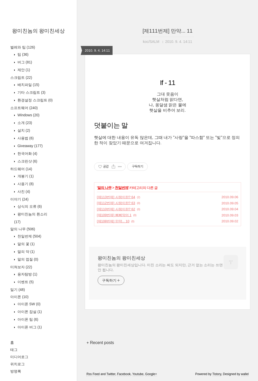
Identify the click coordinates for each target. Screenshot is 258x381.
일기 (17, 290)
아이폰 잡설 (29, 312)
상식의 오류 (29, 206)
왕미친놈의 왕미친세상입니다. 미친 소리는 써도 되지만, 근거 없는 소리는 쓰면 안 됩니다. (160, 267)
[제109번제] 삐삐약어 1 (114, 215)
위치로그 (17, 364)
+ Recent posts (100, 342)
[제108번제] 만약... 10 (113, 221)
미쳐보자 (21, 267)
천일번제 (28, 236)
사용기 (25, 184)
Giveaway (29, 146)
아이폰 (19, 297)
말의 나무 (22, 229)
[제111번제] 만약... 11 (168, 31)
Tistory (216, 374)
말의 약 (25, 252)
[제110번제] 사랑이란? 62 (116, 209)
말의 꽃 (25, 244)
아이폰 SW (28, 304)
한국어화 (26, 153)
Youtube (138, 374)
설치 (23, 130)
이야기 (19, 199)
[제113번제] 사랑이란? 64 (116, 197)
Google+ (151, 374)
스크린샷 (26, 161)
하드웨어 (21, 169)
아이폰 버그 (29, 327)
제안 (23, 70)
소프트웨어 (24, 108)
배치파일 (27, 85)
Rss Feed (92, 374)
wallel (245, 374)
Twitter (110, 374)
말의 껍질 (27, 259)
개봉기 (25, 176)
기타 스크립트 (30, 92)
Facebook (124, 374)
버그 (24, 62)
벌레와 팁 (22, 47)
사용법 (25, 138)
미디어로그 (19, 357)
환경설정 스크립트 (34, 100)
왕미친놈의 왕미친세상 (38, 31)
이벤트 (25, 282)
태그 (13, 350)
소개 (24, 123)
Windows (27, 115)
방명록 (15, 371)
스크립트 (21, 77)
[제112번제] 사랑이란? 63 (116, 203)
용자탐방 (26, 274)
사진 (23, 191)
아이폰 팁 (27, 319)
